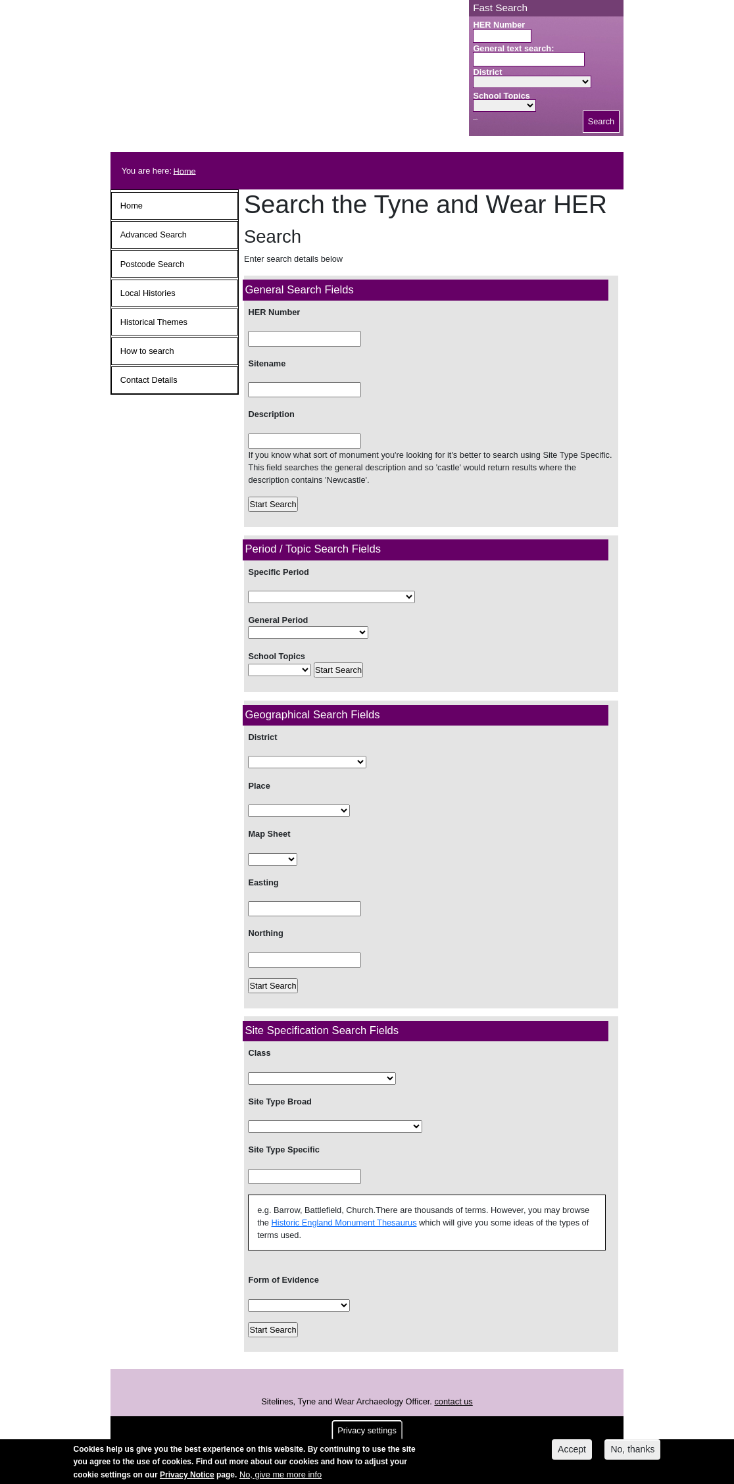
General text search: (513, 48)
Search (601, 121)
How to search (147, 351)
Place (260, 786)
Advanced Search (153, 234)
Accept (572, 1452)
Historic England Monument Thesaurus (344, 1222)
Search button (475, 119)
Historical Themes (153, 322)
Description (271, 414)
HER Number (499, 25)
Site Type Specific (284, 1149)
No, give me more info (280, 1477)
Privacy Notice (187, 1477)
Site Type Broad (279, 1101)
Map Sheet (269, 834)
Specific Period (278, 572)
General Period (278, 620)
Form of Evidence (283, 1280)
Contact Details (149, 380)
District (487, 72)
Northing (265, 933)
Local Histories (148, 293)
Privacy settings (367, 1433)
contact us (453, 1401)
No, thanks (632, 1452)
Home (185, 171)
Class (259, 1053)
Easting (263, 882)
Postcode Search (152, 264)
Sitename (266, 363)
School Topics (501, 96)
